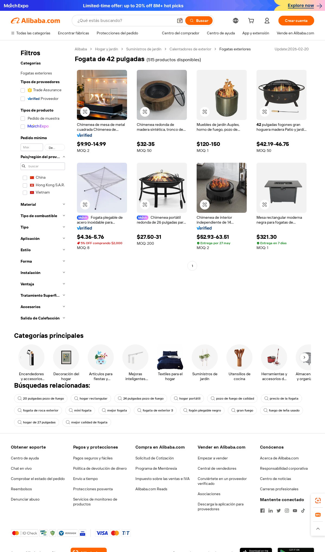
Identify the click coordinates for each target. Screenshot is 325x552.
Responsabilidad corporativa (284, 468)
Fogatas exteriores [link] (235, 49)
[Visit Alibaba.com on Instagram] (286, 510)
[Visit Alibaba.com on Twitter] (278, 510)
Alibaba (81, 49)
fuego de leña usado (282, 410)
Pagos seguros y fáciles (93, 458)
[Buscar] (199, 20)
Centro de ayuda (25, 458)
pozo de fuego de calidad (232, 398)
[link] (318, 501)
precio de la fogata (281, 398)
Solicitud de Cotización (154, 458)
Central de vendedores (217, 468)
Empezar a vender (213, 458)
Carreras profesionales (279, 489)
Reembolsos (21, 489)
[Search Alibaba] (124, 21)
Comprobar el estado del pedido (38, 478)
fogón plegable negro (202, 410)
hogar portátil (187, 398)
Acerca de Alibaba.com (279, 458)
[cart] (252, 21)
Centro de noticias (275, 478)
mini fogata (80, 410)
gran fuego (242, 410)
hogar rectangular (91, 398)
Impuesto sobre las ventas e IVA (162, 478)
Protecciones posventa (93, 489)
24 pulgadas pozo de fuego (141, 398)
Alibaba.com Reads (151, 489)
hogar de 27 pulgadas (37, 422)
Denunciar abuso (25, 499)
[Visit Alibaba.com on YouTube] (294, 510)
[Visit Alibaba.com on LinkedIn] (270, 510)
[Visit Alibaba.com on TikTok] (303, 510)
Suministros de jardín (143, 49)
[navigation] (41, 185)
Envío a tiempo (85, 478)
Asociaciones (209, 494)
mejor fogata (114, 410)
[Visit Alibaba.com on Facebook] (262, 510)
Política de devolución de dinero (100, 468)
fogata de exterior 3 (155, 410)
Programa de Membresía (156, 468)
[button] (180, 20)
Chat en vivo (21, 468)
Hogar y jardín (106, 49)
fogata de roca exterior (38, 410)
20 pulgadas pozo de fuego (41, 398)
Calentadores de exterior (190, 49)
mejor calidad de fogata (87, 422)
